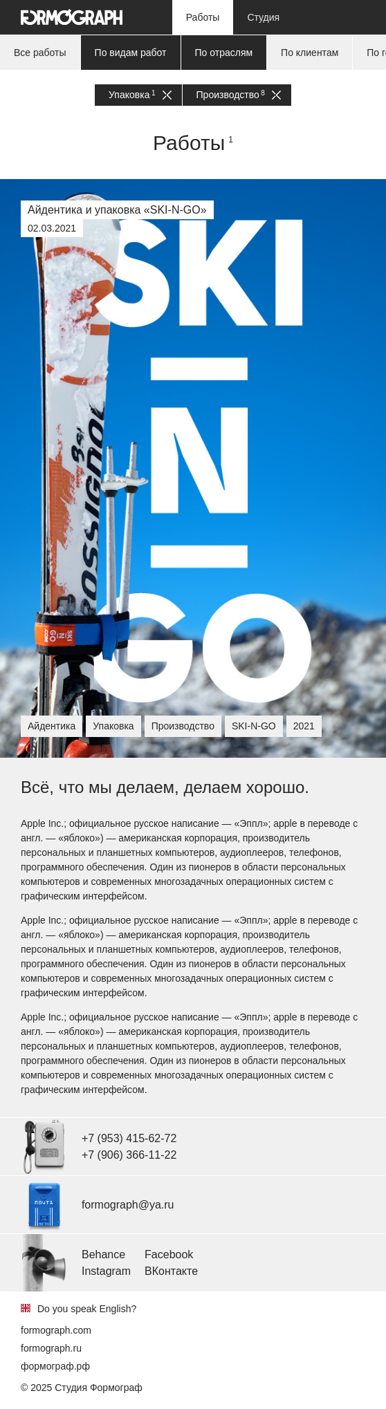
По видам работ (131, 52)
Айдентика (51, 725)
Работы (203, 17)
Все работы (40, 52)
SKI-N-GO (254, 725)
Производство (238, 95)
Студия (263, 17)
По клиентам (309, 52)
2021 (304, 725)
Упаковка (140, 95)
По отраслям (224, 52)
